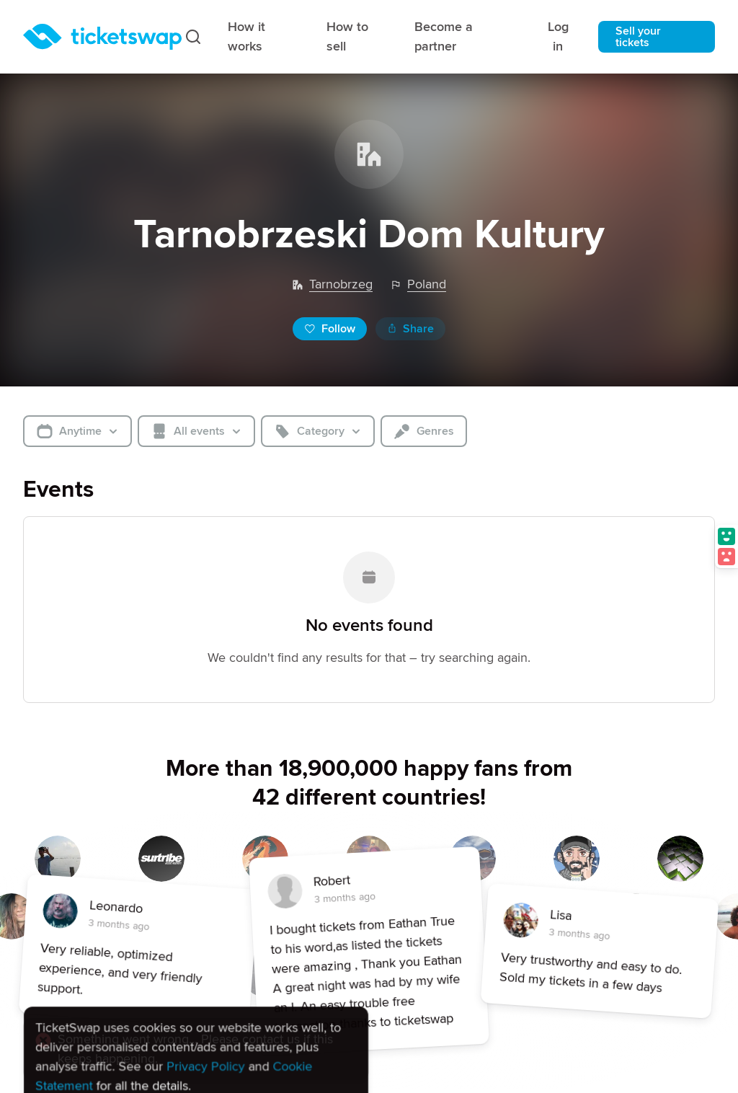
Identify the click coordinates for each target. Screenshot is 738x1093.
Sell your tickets (638, 37)
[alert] (196, 998)
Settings (225, 1041)
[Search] (193, 36)
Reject (144, 1042)
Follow (329, 329)
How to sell (347, 36)
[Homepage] (102, 37)
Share (410, 329)
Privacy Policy (205, 986)
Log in (558, 36)
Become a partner (443, 36)
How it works (246, 36)
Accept (70, 1042)
